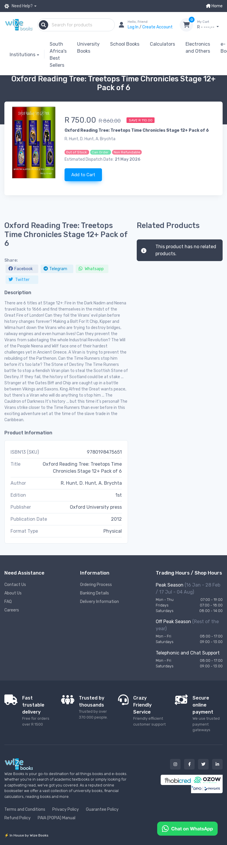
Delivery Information (99, 601)
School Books (124, 44)
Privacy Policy (65, 809)
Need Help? (18, 6)
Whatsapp (91, 268)
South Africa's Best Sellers (58, 54)
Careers (11, 610)
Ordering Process (96, 584)
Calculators (162, 44)
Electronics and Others (198, 47)
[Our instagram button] (175, 764)
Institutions (22, 54)
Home (214, 6)
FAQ (8, 601)
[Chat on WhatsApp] (187, 828)
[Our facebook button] (189, 764)
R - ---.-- (210, 25)
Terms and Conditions (24, 809)
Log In (133, 27)
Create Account (157, 27)
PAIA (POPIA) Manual (56, 817)
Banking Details (94, 593)
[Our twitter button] (203, 764)
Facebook (20, 268)
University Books (88, 47)
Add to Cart (83, 174)
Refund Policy (17, 817)
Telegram (55, 268)
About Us (13, 593)
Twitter (19, 279)
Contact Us (15, 584)
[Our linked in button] (217, 764)
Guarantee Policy (102, 809)
